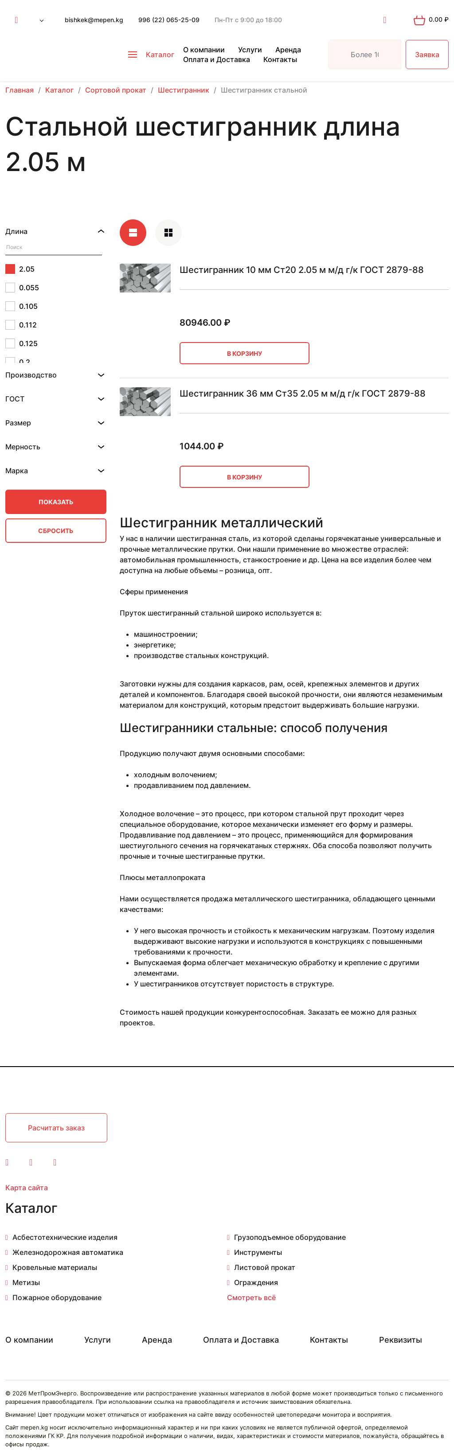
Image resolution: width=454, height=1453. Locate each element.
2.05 (20, 269)
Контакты (280, 59)
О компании (204, 49)
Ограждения (256, 1282)
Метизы (26, 1282)
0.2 (17, 362)
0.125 (21, 343)
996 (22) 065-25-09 (169, 19)
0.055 (22, 287)
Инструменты (258, 1252)
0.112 (21, 325)
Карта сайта (26, 1187)
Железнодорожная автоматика (67, 1252)
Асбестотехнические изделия (64, 1237)
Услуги (250, 49)
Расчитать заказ (56, 1127)
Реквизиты (400, 1339)
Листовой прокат (264, 1267)
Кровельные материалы (54, 1267)
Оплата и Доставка (216, 59)
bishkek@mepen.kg (94, 19)
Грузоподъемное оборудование (290, 1237)
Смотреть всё (251, 1297)
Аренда (288, 49)
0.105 (21, 306)
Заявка (427, 54)
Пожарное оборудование (57, 1297)
